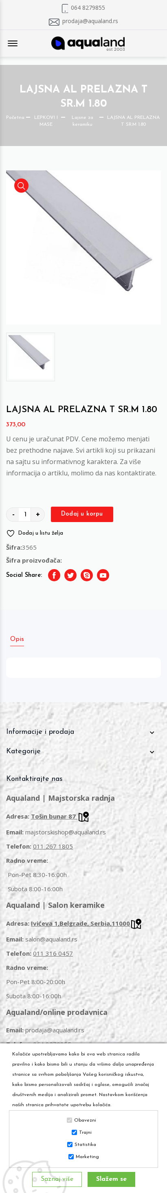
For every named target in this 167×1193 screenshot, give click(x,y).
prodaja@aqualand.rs (90, 21)
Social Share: (24, 575)
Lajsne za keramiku (82, 121)
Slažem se (111, 1179)
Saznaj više (57, 1179)
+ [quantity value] (37, 514)
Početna (15, 117)
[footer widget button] (83, 732)
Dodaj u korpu (82, 514)
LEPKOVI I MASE (46, 121)
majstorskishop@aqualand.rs (65, 832)
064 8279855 (88, 8)
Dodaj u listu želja (34, 533)
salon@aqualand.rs (51, 939)
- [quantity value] (13, 514)
